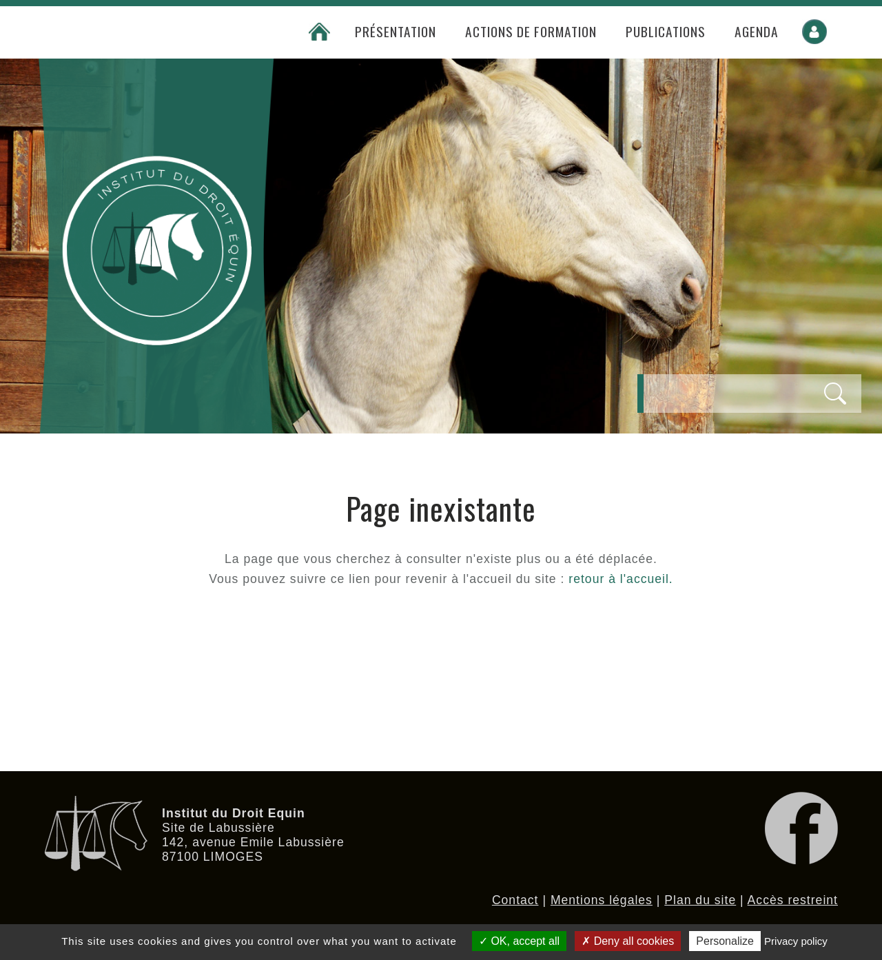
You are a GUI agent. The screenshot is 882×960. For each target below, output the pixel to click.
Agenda (757, 31)
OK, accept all (519, 941)
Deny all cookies (628, 941)
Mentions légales (602, 900)
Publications (666, 31)
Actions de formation (531, 31)
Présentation (395, 31)
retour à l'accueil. (620, 579)
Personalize (725, 941)
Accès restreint (793, 900)
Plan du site (700, 900)
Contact (515, 900)
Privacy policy (796, 941)
